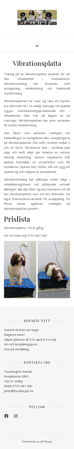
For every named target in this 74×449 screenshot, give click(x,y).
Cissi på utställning (16, 349)
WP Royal (46, 441)
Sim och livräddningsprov (20, 344)
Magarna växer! (14, 335)
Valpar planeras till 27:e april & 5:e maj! (30, 339)
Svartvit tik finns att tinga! (21, 330)
